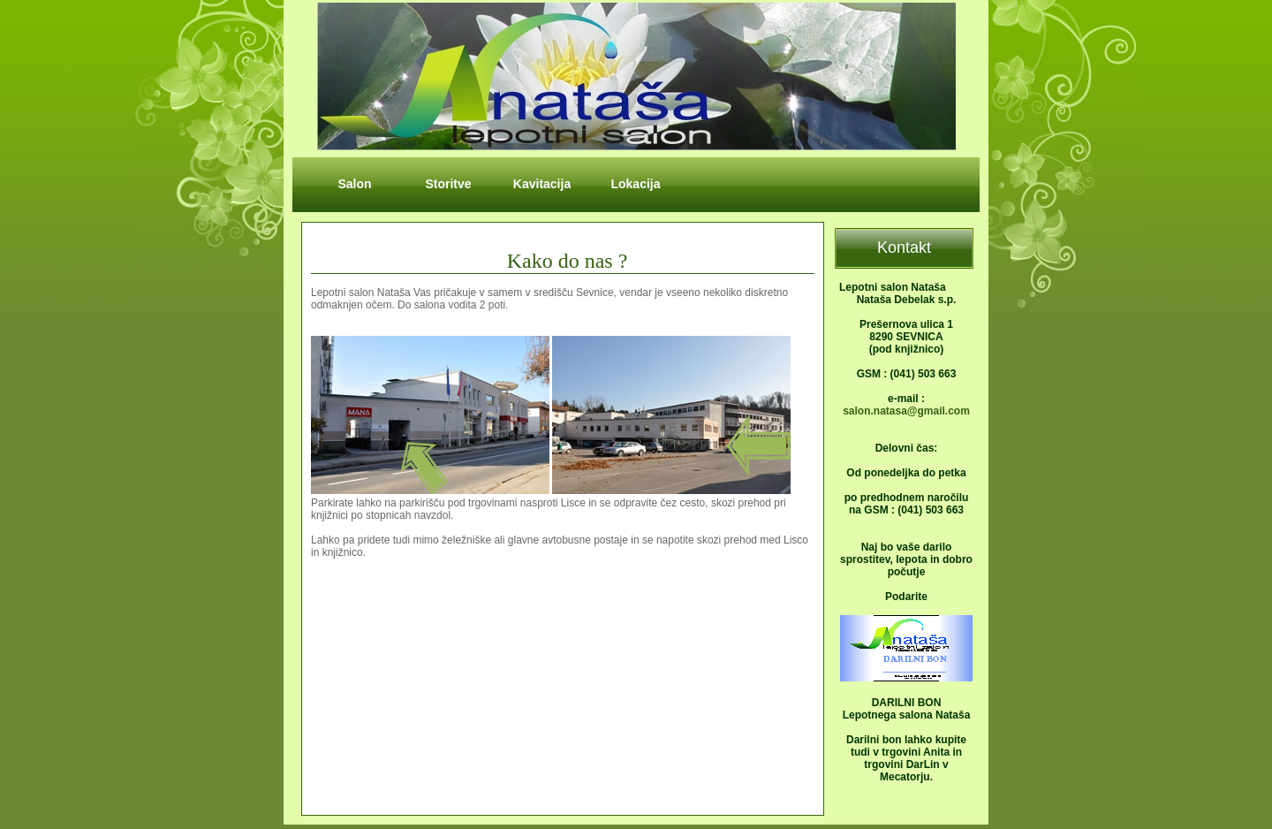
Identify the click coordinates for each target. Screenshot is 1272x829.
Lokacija (635, 184)
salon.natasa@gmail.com (906, 411)
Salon (354, 184)
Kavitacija (542, 184)
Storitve (448, 184)
